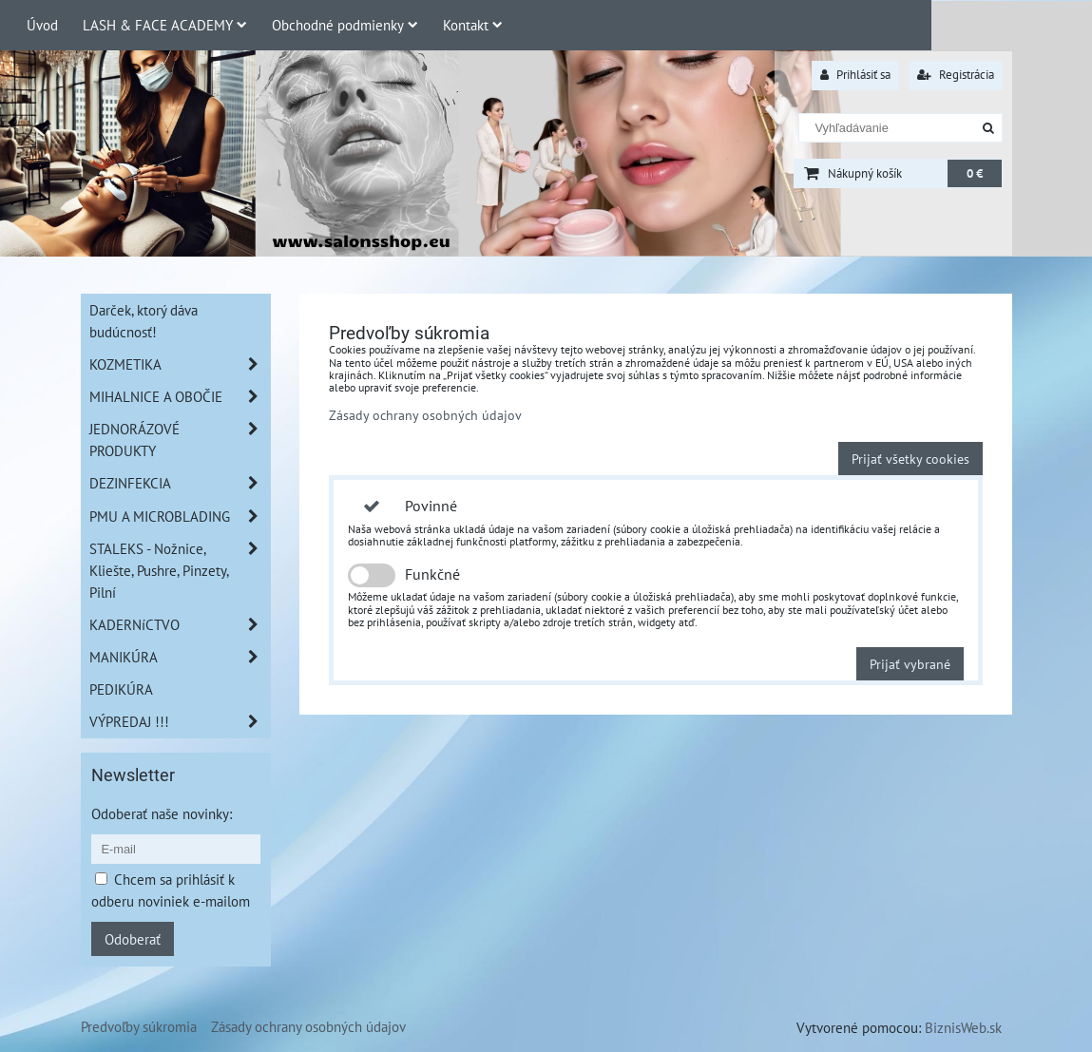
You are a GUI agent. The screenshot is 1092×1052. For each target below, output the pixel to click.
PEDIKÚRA (121, 688)
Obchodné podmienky (345, 24)
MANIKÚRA (179, 657)
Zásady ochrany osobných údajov (425, 415)
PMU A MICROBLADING (179, 516)
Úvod (42, 24)
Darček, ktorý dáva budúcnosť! (143, 320)
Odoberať (133, 938)
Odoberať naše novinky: (161, 813)
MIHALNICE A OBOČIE (179, 396)
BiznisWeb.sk (963, 1027)
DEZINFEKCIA (179, 483)
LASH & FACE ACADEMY (165, 24)
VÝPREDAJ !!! (179, 721)
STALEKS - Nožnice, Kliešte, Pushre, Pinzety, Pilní (179, 570)
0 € (975, 173)
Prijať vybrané (910, 664)
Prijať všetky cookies (910, 458)
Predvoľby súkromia (139, 1026)
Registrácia (955, 75)
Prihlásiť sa (855, 75)
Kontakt (473, 24)
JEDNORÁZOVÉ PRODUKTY (179, 440)
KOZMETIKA (179, 364)
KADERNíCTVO (179, 625)
